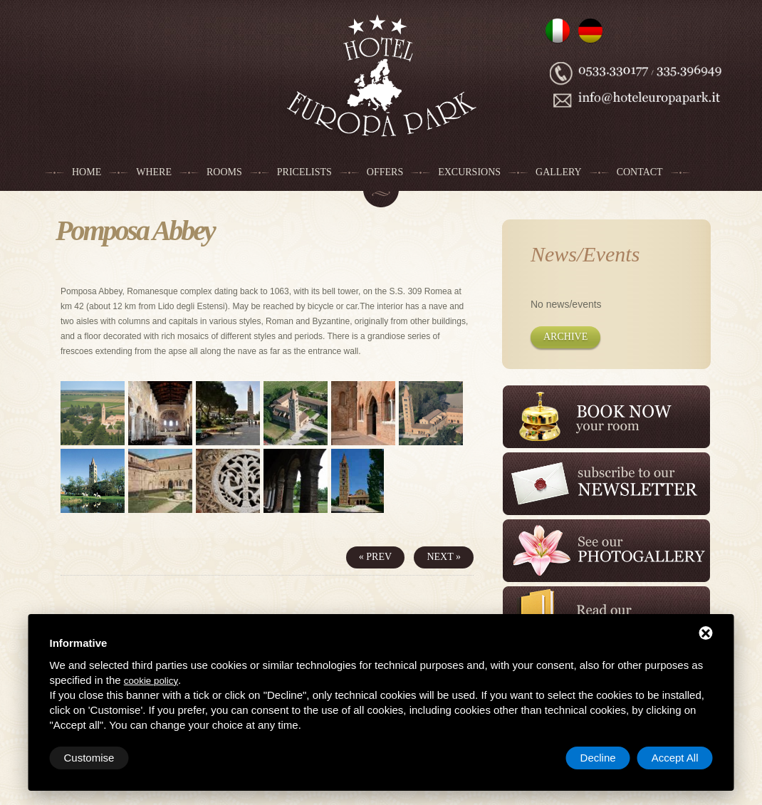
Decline (598, 758)
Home (86, 172)
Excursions (469, 172)
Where (154, 172)
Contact (640, 172)
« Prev (375, 556)
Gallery (559, 172)
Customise (89, 758)
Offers (385, 172)
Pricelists (304, 172)
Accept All (675, 758)
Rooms (224, 172)
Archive (565, 336)
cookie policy (151, 680)
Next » (444, 556)
